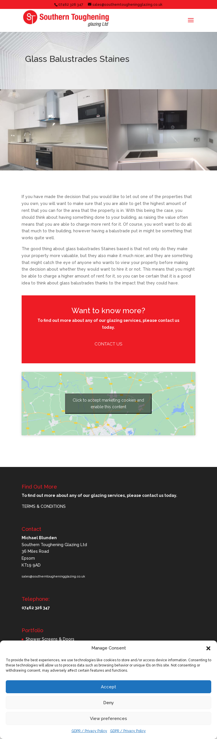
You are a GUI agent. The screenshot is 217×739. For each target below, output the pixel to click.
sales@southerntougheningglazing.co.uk (53, 576)
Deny (108, 702)
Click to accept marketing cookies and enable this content (108, 403)
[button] (208, 648)
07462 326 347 (70, 5)
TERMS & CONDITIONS (44, 506)
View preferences (108, 718)
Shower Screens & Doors (50, 639)
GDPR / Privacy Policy (89, 731)
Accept (108, 686)
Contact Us (108, 344)
